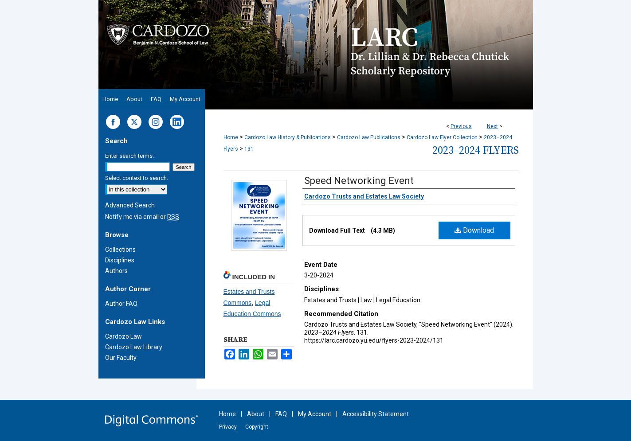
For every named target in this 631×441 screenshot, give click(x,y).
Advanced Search (130, 205)
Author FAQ (121, 303)
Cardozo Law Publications (368, 137)
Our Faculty (121, 357)
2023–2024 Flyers (475, 150)
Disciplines (119, 260)
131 (249, 149)
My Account (314, 414)
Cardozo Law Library (133, 347)
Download (474, 230)
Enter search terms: (129, 155)
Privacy (228, 427)
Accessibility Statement (375, 414)
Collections (120, 249)
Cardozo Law (123, 336)
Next (492, 126)
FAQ (281, 414)
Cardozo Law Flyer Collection (442, 137)
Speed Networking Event (359, 180)
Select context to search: (136, 178)
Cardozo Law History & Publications (287, 137)
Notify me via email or (142, 216)
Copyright (256, 427)
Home (230, 137)
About (255, 414)
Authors (116, 270)
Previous (461, 126)
